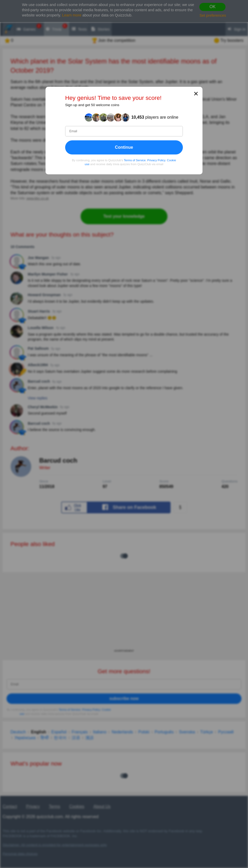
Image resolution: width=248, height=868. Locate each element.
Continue (124, 147)
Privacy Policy (156, 160)
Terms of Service (135, 160)
